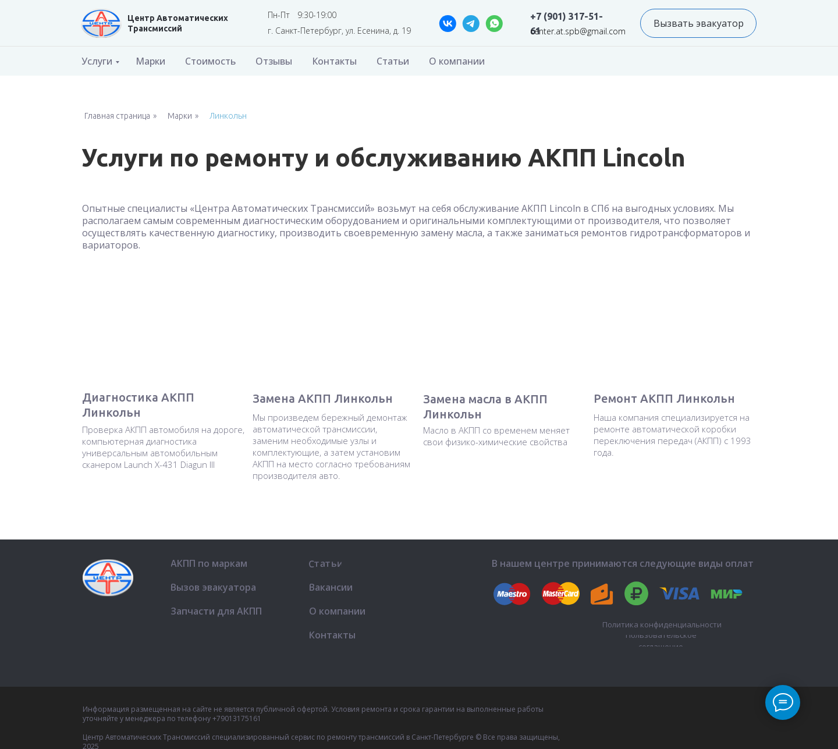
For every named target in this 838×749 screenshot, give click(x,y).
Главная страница (117, 115)
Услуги (96, 61)
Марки (150, 61)
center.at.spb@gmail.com (578, 31)
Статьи (393, 61)
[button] (698, 23)
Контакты (334, 61)
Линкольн (228, 115)
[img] (101, 23)
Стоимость (210, 61)
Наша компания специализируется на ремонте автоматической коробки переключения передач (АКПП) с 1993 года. (672, 434)
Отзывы (273, 61)
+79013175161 (236, 718)
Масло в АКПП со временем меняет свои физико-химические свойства (496, 436)
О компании (457, 61)
